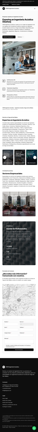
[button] (34, 157)
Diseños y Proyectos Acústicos (6, 154)
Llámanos (20, 36)
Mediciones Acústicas (30, 153)
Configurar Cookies (6, 406)
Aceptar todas (5, 4)
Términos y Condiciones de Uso (9, 404)
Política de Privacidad (19, 345)
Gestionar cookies (16, 4)
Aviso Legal (5, 398)
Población (22, 332)
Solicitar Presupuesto (8, 36)
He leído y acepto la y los (18, 346)
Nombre (6, 321)
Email (5, 327)
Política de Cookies (6, 400)
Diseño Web (5, 427)
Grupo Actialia (12, 427)
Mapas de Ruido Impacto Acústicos (20, 154)
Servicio (22, 321)
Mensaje (6, 338)
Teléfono (22, 327)
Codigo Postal (7, 332)
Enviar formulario (19, 349)
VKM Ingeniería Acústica (10, 8)
